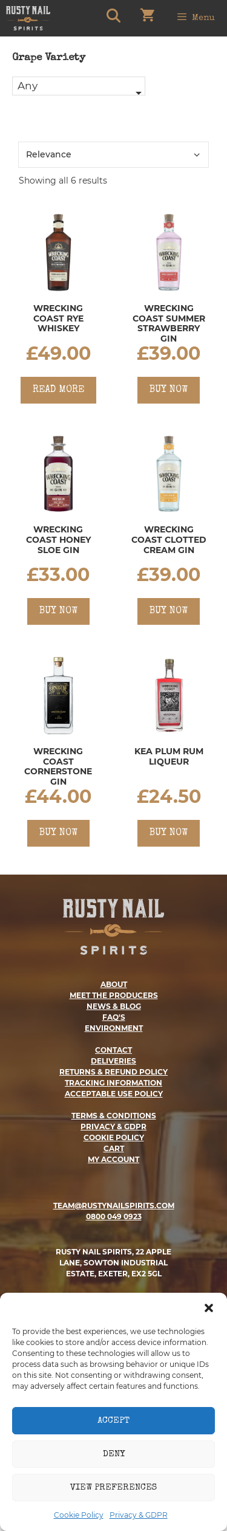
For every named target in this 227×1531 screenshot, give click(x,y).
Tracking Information (113, 1082)
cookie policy (114, 1137)
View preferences (113, 1487)
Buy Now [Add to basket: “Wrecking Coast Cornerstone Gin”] (58, 833)
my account (113, 1159)
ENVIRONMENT (114, 1028)
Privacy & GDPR (139, 1514)
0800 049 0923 (114, 1216)
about (113, 984)
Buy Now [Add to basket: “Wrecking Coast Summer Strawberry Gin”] (169, 390)
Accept (113, 1420)
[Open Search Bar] (112, 18)
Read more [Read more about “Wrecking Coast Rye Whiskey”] (58, 390)
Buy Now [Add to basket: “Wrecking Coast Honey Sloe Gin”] (58, 611)
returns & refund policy (113, 1071)
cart (114, 1148)
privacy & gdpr (113, 1126)
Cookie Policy (79, 1514)
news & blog (114, 1006)
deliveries (113, 1060)
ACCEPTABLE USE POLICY (114, 1093)
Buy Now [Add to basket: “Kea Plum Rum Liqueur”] (169, 833)
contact (113, 1049)
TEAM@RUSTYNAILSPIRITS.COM (113, 1205)
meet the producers (114, 995)
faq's (113, 1017)
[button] (209, 1308)
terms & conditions (113, 1115)
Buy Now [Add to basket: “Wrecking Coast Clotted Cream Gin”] (169, 611)
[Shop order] (113, 155)
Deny (114, 1454)
